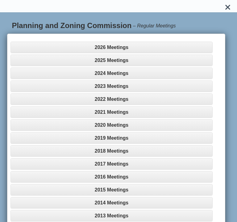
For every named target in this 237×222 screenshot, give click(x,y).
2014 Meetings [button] (111, 202)
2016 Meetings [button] (111, 176)
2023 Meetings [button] (111, 86)
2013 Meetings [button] (111, 215)
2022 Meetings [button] (111, 99)
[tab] (111, 47)
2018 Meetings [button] (111, 151)
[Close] (227, 6)
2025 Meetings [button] (111, 60)
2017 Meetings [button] (111, 163)
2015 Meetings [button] (111, 189)
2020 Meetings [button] (111, 125)
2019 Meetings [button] (111, 138)
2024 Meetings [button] (111, 73)
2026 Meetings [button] (111, 47)
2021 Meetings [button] (111, 112)
